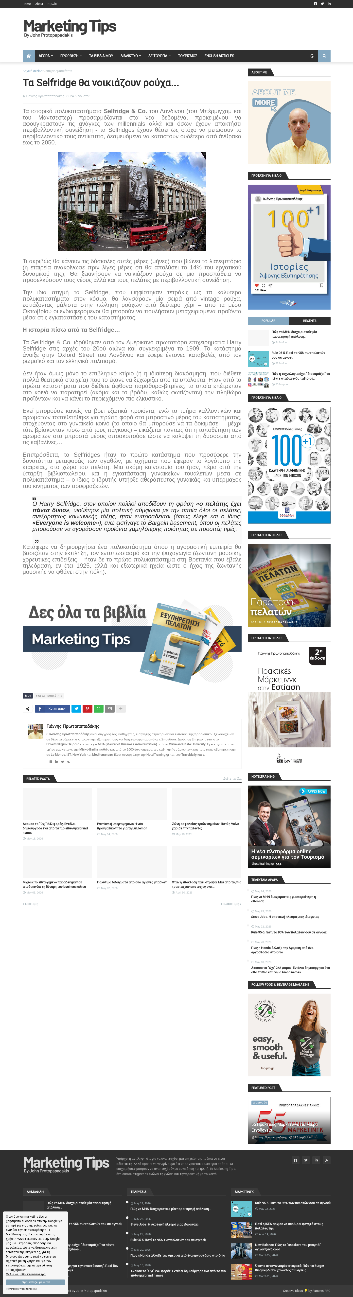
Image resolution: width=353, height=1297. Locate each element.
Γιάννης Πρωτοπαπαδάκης (73, 726)
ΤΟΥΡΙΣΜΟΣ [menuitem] (187, 56)
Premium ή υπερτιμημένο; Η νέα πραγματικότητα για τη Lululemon (122, 826)
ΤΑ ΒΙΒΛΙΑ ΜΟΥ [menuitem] (101, 56)
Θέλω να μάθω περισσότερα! (26, 1274)
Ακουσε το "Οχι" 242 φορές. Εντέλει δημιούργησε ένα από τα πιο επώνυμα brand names (55, 828)
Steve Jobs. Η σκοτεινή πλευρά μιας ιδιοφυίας (285, 917)
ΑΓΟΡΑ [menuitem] (44, 56)
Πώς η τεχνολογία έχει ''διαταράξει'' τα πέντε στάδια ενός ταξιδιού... (301, 376)
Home (27, 4)
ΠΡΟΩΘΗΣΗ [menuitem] (69, 56)
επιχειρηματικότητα (59, 71)
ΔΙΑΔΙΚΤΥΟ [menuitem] (129, 56)
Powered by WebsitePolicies (21, 1288)
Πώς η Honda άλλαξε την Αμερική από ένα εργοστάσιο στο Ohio (282, 950)
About (39, 4)
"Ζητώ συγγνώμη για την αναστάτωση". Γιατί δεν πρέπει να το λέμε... (82, 1268)
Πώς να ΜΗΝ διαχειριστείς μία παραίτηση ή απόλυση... (294, 334)
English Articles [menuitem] (219, 56)
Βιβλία (52, 4)
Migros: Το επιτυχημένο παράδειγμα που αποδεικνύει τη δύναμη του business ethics (54, 884)
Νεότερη (31, 904)
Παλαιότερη (230, 904)
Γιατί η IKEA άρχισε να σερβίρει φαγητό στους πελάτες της (289, 1226)
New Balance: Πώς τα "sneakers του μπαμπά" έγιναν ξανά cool (288, 1247)
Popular (268, 321)
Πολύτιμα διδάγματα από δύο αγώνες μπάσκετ (132, 882)
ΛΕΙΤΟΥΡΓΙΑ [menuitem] (157, 56)
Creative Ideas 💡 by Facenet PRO (307, 1291)
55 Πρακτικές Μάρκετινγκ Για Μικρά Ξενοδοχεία (284, 1127)
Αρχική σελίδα (33, 71)
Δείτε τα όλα (232, 778)
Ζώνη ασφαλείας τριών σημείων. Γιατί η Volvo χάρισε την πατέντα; (205, 826)
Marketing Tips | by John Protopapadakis (77, 1291)
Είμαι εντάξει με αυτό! (36, 1282)
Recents (310, 321)
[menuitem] (29, 56)
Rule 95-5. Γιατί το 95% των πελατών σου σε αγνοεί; (298, 355)
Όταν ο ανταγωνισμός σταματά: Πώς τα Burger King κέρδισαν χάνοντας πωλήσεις (289, 1268)
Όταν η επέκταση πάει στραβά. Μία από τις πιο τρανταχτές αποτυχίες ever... (206, 884)
